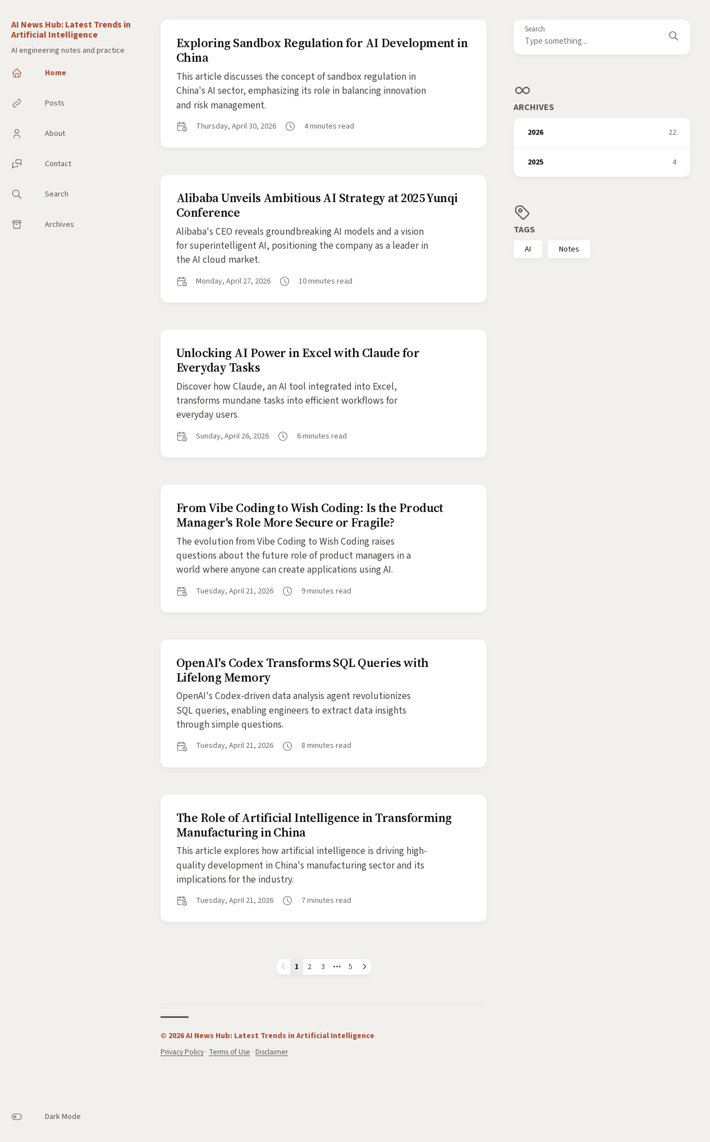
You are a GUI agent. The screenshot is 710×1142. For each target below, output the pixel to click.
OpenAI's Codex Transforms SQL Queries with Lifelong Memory (302, 670)
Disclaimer (271, 1052)
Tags (524, 229)
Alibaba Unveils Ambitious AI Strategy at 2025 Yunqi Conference (317, 205)
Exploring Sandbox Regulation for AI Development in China (322, 50)
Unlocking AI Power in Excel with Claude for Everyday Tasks (297, 360)
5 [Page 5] (350, 966)
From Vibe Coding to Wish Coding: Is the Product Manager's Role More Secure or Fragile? (309, 515)
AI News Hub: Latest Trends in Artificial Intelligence (71, 30)
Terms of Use (229, 1052)
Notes (569, 249)
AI (528, 249)
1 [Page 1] (297, 966)
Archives (534, 107)
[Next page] (365, 967)
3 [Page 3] (323, 966)
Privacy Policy (182, 1052)
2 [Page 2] (310, 966)
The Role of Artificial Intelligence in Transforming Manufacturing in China (314, 824)
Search (535, 29)
